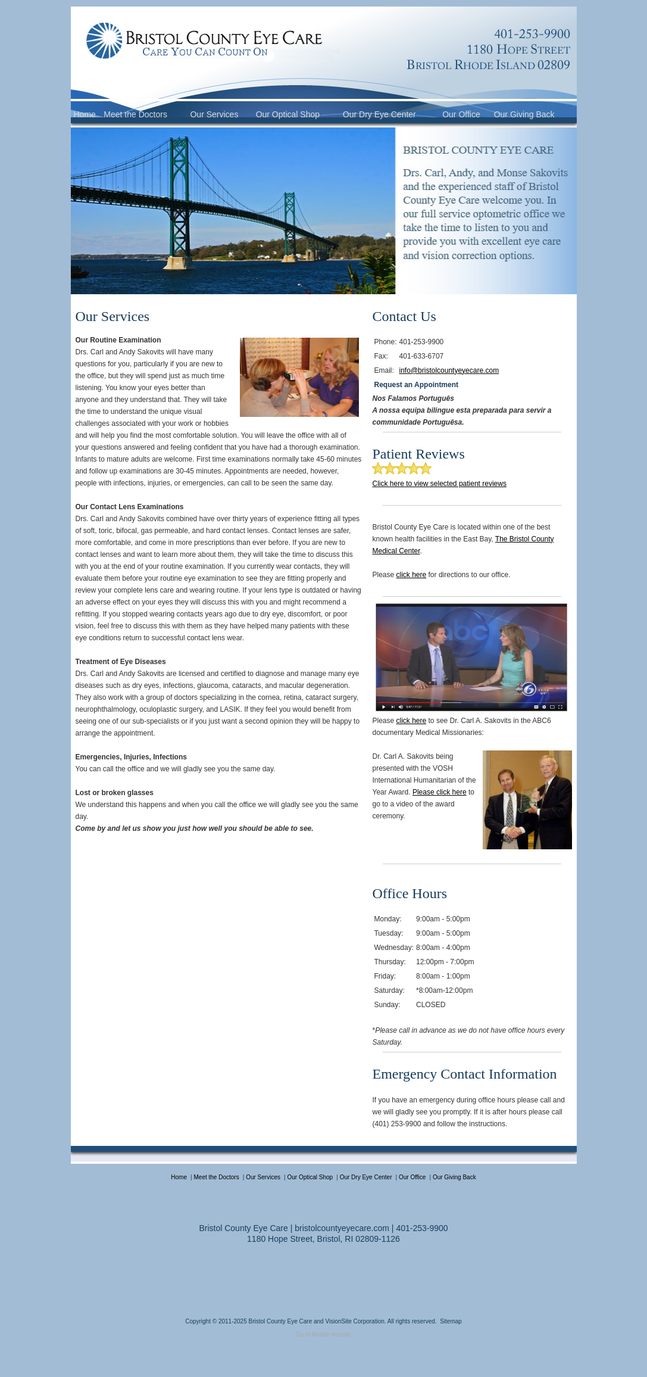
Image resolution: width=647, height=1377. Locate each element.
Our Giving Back (524, 114)
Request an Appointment (416, 385)
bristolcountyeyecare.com (342, 1228)
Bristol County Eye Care (280, 1321)
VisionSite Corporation (354, 1321)
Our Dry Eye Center (379, 114)
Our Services (214, 114)
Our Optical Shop (288, 114)
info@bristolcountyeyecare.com (449, 370)
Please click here (439, 792)
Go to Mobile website (323, 1334)
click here (411, 575)
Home (85, 114)
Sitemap (451, 1321)
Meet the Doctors (135, 114)
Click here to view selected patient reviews (439, 483)
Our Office (461, 114)
